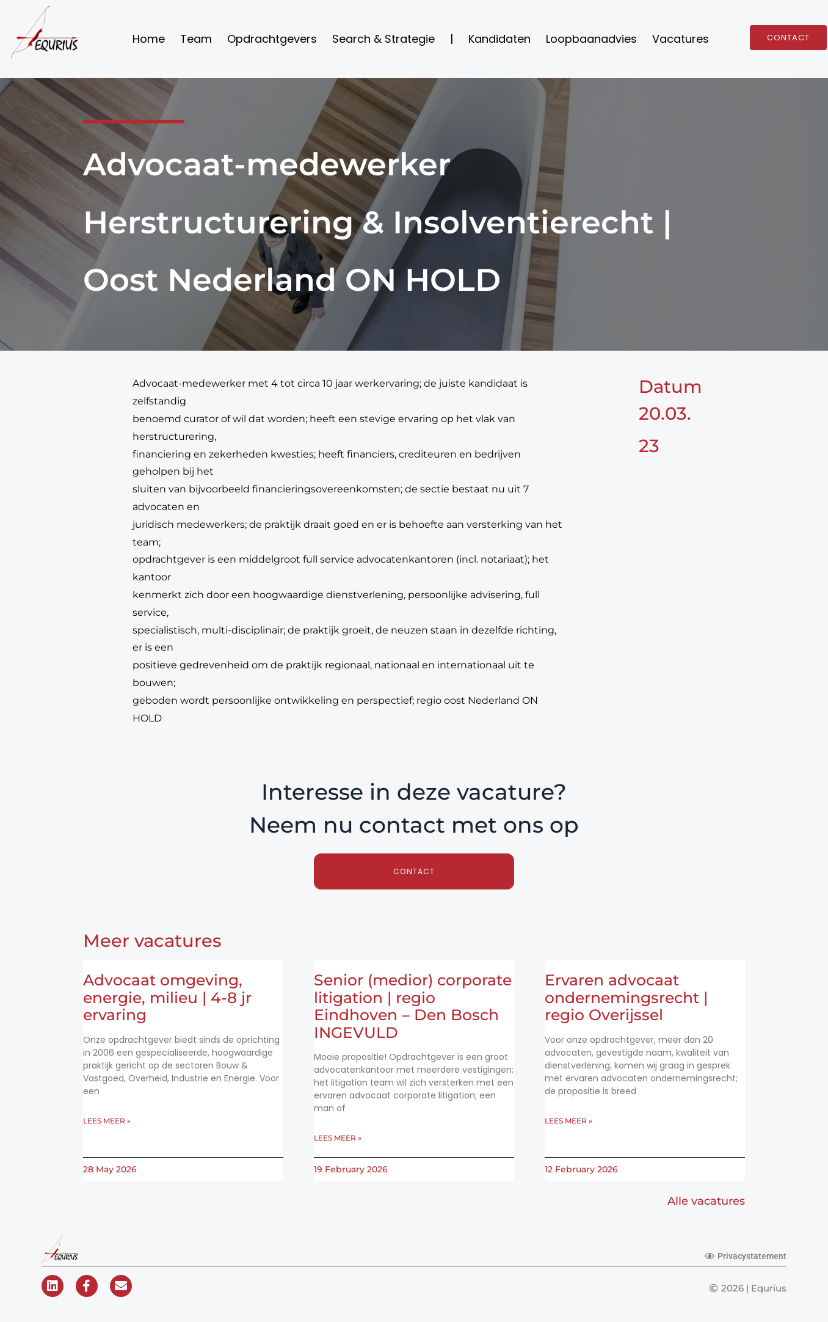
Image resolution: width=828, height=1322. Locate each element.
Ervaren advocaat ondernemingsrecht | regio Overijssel (626, 997)
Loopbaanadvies (591, 38)
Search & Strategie (383, 38)
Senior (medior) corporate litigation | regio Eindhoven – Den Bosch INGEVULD (413, 1006)
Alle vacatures (701, 1203)
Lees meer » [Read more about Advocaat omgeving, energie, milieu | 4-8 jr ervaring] (107, 1122)
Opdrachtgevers (272, 38)
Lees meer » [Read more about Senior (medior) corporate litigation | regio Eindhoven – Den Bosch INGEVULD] (337, 1139)
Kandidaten (499, 38)
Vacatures (680, 38)
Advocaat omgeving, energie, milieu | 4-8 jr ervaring (167, 997)
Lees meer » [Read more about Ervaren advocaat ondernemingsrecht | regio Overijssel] (568, 1122)
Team (196, 38)
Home (149, 38)
